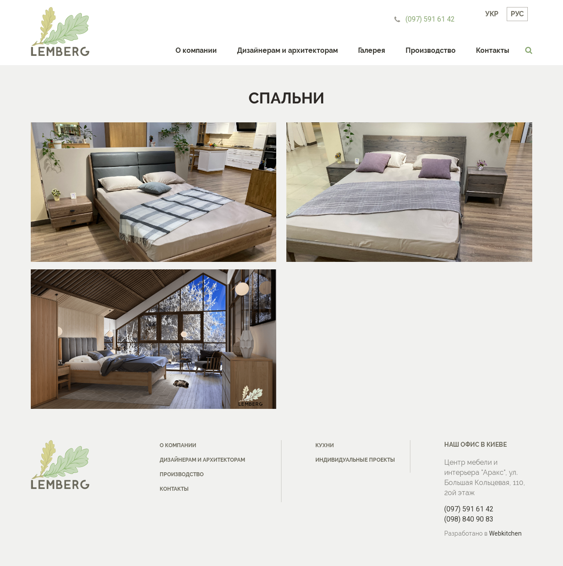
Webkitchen (505, 533)
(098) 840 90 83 (469, 519)
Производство (431, 50)
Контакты (492, 50)
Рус (517, 14)
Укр (491, 14)
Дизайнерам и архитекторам (287, 50)
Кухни (324, 445)
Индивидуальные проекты (355, 460)
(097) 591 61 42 (430, 19)
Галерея (371, 50)
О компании (196, 50)
